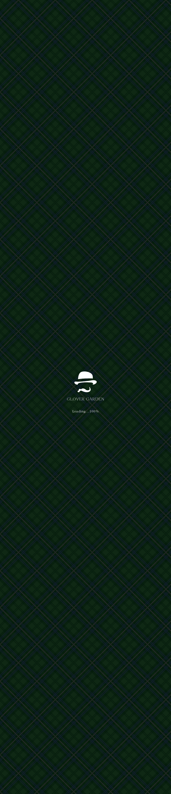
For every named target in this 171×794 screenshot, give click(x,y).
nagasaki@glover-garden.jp (137, 748)
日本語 (133, 8)
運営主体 (13, 734)
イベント (14, 314)
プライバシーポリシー (35, 734)
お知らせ (14, 208)
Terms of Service (85, 770)
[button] (158, 9)
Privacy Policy (63, 770)
